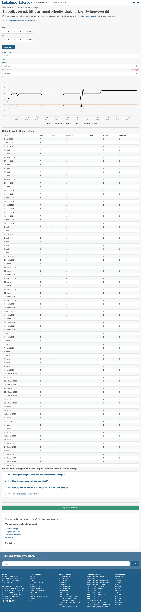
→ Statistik (9, 537)
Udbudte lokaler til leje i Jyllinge (27, 7)
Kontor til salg (64, 594)
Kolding (117, 588)
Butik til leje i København (68, 598)
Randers (118, 586)
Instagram (6, 601)
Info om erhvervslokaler (39, 596)
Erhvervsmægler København (97, 606)
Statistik (33, 594)
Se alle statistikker (8, 7)
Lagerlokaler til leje (94, 600)
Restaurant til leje (65, 584)
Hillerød (118, 596)
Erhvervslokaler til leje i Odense (98, 582)
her (57, 519)
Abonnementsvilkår (37, 582)
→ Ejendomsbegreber (13, 534)
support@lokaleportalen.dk (12, 580)
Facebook (3, 601)
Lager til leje (63, 590)
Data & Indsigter (36, 588)
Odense (118, 580)
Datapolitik (34, 584)
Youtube (10, 601)
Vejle (117, 592)
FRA (3, 28)
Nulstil (3, 59)
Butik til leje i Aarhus (94, 596)
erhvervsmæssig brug (59, 2)
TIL (3, 36)
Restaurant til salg (65, 582)
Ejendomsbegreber (37, 592)
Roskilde (118, 594)
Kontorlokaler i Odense (95, 590)
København (119, 576)
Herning (118, 598)
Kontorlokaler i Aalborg (95, 592)
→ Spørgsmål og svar (13, 532)
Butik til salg (63, 578)
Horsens (118, 604)
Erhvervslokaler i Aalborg (96, 584)
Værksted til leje (64, 586)
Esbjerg (118, 584)
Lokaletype (6, 52)
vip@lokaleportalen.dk (91, 16)
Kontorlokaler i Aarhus (95, 588)
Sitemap (33, 598)
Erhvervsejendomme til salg (69, 600)
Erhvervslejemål (64, 576)
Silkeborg (118, 590)
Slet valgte (135, 70)
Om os (32, 576)
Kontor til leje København (96, 586)
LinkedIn (16, 601)
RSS (31, 600)
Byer (4, 62)
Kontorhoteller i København (97, 602)
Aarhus (117, 578)
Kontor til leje (63, 592)
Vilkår (32, 580)
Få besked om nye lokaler (134, 2)
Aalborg (118, 582)
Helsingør (118, 602)
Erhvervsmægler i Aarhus (68, 606)
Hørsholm (118, 600)
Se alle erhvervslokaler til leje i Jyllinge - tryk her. (20, 20)
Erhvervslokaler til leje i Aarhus (98, 580)
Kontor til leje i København (68, 596)
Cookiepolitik (35, 586)
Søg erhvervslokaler (70, 508)
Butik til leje (63, 580)
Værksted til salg (65, 588)
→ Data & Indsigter (12, 529)
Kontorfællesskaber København (98, 604)
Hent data (8, 47)
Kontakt (33, 578)
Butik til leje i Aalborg (94, 598)
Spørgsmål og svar (37, 590)
